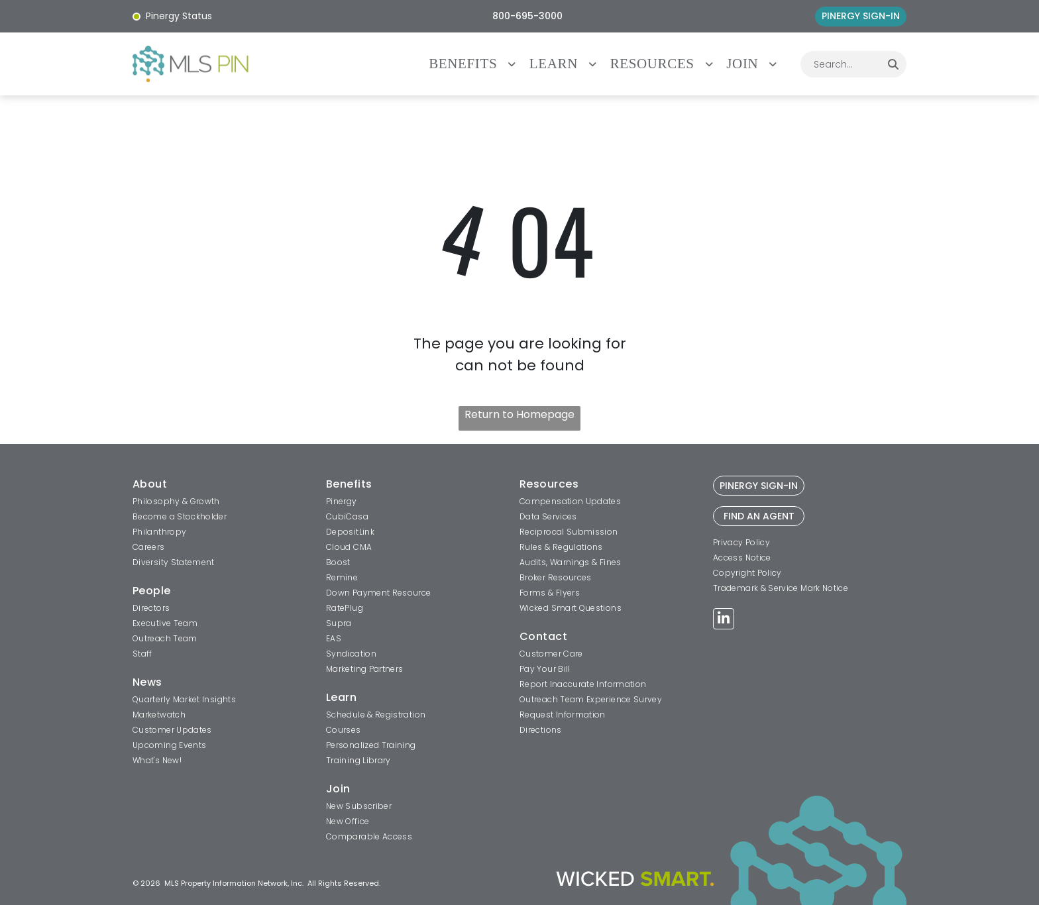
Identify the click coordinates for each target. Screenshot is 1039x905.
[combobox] (840, 64)
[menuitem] (479, 64)
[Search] (893, 64)
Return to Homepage (519, 414)
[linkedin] (723, 620)
